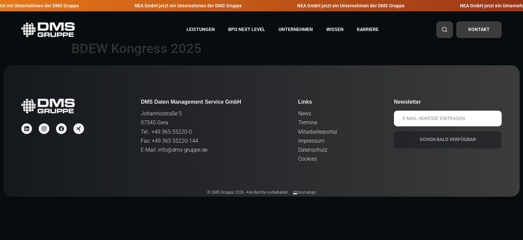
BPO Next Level (246, 29)
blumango (307, 192)
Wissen (335, 29)
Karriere (368, 29)
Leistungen (200, 29)
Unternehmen (296, 29)
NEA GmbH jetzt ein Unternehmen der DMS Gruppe (191, 6)
